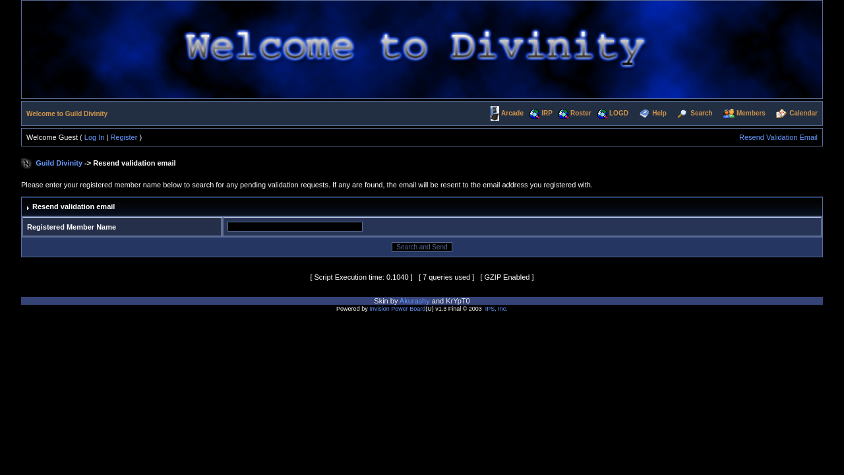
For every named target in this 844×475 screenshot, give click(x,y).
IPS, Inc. (496, 308)
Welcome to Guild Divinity (66, 113)
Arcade (512, 113)
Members (751, 113)
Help (659, 113)
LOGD (618, 113)
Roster (580, 113)
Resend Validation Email (778, 137)
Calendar (803, 113)
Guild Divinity (59, 163)
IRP (547, 113)
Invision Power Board (397, 308)
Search (701, 113)
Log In (94, 137)
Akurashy (415, 301)
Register (123, 137)
